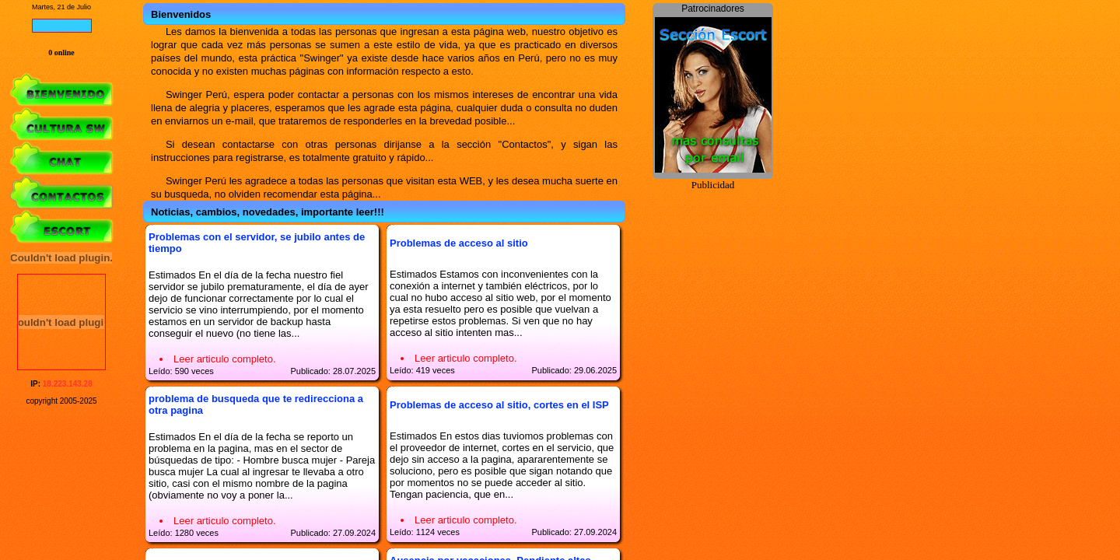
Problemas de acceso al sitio (459, 243)
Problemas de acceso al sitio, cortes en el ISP (499, 405)
